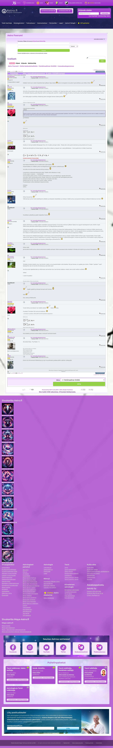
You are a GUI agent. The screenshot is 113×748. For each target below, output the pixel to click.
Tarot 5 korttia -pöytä (71, 577)
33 (19, 71)
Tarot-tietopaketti (70, 569)
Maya (41, 3)
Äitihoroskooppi (7, 577)
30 (14, 71)
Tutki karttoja (7, 23)
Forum (25, 605)
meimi (9, 140)
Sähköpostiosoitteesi (14, 726)
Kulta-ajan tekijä (92, 569)
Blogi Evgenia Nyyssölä (30, 593)
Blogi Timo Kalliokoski (30, 582)
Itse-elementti (69, 598)
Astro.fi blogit (70, 23)
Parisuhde (53, 23)
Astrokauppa (64, 10)
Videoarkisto (91, 577)
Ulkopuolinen (11, 329)
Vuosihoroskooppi (70, 592)
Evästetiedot (99, 743)
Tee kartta (26, 613)
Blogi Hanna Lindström (30, 603)
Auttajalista (5, 591)
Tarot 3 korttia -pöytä (71, 579)
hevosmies (10, 256)
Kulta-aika (94, 3)
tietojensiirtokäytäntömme (32, 722)
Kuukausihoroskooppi (9, 569)
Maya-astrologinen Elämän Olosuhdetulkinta (16, 632)
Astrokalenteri (48, 10)
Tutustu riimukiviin (50, 587)
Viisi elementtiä (70, 596)
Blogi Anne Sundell (29, 591)
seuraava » (102, 70)
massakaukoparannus (66, 66)
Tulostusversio (100, 71)
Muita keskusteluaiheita (28, 66)
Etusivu (18, 3)
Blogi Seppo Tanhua (29, 578)
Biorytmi (25, 570)
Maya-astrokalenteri (8, 628)
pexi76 (9, 220)
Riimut (61, 3)
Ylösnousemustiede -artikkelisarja (98, 571)
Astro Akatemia (49, 598)
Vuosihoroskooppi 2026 (9, 571)
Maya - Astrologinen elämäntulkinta (13, 630)
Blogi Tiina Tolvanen (29, 601)
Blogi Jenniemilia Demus (31, 585)
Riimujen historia (49, 585)
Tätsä (9, 356)
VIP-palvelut (83, 23)
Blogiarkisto (91, 575)
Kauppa (89, 579)
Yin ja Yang (68, 594)
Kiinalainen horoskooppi (10, 585)
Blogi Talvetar (27, 595)
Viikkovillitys (6, 567)
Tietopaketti (27, 607)
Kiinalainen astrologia (75, 3)
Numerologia (30, 3)
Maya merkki (6, 587)
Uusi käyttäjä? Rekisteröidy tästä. (99, 16)
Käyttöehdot (66, 743)
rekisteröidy (42, 41)
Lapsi (61, 23)
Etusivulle (5, 595)
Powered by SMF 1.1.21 (48, 389)
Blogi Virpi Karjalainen (30, 583)
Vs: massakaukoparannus (38, 76)
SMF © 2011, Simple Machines (64, 389)
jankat (9, 190)
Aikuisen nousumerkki (9, 573)
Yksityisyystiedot (89, 743)
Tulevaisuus (30, 23)
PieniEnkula (10, 76)
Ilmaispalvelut (19, 23)
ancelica (9, 243)
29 (13, 71)
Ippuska (9, 104)
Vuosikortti (68, 575)
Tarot (51, 3)
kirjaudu (35, 41)
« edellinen (96, 70)
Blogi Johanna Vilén (29, 580)
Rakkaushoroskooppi (9, 579)
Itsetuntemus (42, 23)
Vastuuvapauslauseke (77, 743)
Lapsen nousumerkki (9, 575)
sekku (9, 159)
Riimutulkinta (48, 583)
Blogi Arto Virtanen (29, 599)
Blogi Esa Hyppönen (29, 589)
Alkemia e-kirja (7, 593)
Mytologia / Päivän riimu (52, 581)
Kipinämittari (6, 581)
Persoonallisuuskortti (72, 573)
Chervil (9, 87)
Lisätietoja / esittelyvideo (17, 679)
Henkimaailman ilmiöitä (47, 66)
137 (22, 71)
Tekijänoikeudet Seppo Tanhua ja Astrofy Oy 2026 (23, 743)
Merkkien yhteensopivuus (10, 583)
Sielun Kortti (69, 571)
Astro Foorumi (15, 35)
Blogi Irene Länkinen (29, 597)
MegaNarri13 (11, 337)
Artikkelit (5, 589)
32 (17, 71)
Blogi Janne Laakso (29, 587)
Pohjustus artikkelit (93, 573)
